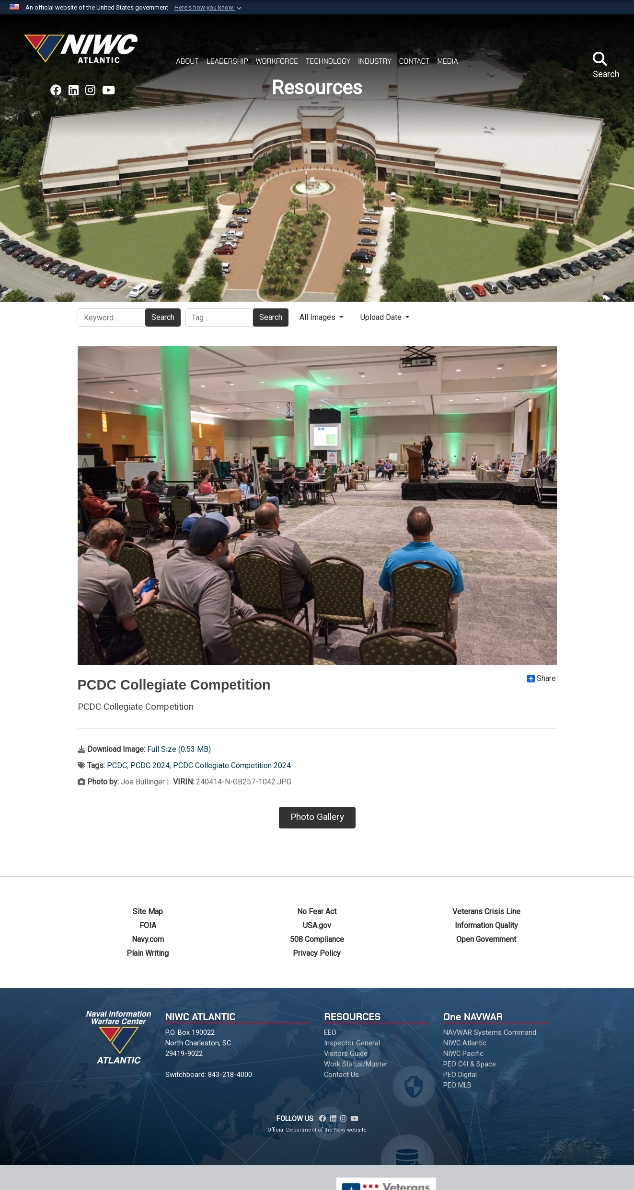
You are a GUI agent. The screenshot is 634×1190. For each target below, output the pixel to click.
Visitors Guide (346, 1053)
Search (162, 317)
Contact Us (341, 1074)
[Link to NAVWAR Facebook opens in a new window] (56, 90)
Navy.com (148, 939)
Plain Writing (148, 953)
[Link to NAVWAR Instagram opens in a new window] (90, 90)
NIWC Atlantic (464, 1043)
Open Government (486, 939)
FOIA (147, 925)
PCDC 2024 (150, 765)
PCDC (117, 765)
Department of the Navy (316, 1130)
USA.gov (317, 925)
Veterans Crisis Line (486, 911)
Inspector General (352, 1043)
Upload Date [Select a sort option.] (381, 317)
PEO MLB (457, 1085)
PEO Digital (460, 1074)
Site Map (148, 911)
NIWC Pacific (463, 1053)
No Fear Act (316, 911)
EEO (330, 1032)
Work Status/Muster (356, 1064)
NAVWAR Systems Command (489, 1032)
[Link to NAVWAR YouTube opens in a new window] (108, 90)
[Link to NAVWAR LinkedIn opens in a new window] (74, 90)
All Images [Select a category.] (318, 317)
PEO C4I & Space (469, 1064)
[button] (208, 7)
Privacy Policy (317, 953)
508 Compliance (317, 939)
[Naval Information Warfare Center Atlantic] (82, 52)
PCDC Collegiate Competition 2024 (232, 765)
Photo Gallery (317, 816)
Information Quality (486, 925)
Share (541, 678)
